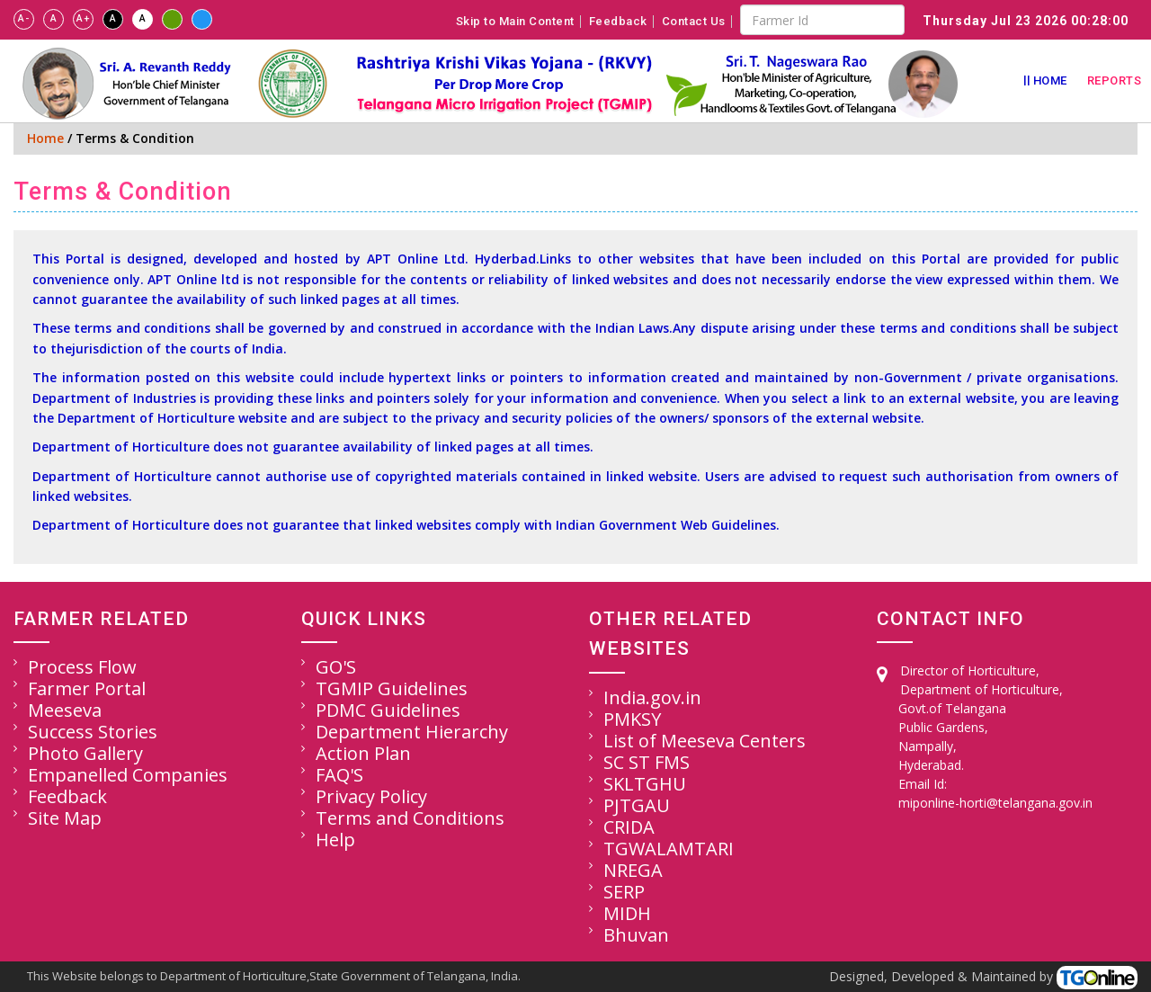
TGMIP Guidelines (392, 688)
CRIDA (629, 827)
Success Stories (92, 731)
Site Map (65, 818)
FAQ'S (339, 775)
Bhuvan (636, 935)
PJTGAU (636, 805)
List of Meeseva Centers (704, 740)
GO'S (336, 667)
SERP (624, 892)
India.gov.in (652, 697)
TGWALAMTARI (668, 848)
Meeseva (65, 710)
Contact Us (694, 21)
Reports (1114, 80)
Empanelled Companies (128, 775)
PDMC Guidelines (388, 710)
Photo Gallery (85, 753)
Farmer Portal (87, 688)
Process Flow (82, 667)
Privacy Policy (371, 796)
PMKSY (632, 719)
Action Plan (363, 753)
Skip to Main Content (515, 21)
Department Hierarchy (412, 731)
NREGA (633, 870)
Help (335, 839)
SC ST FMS (646, 762)
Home (1050, 80)
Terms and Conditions (410, 818)
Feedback (618, 21)
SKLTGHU (644, 784)
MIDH (627, 913)
